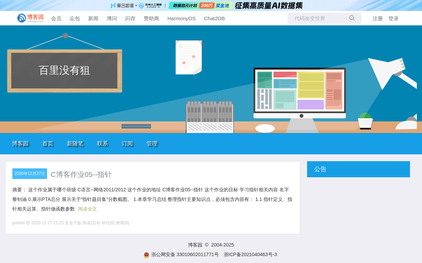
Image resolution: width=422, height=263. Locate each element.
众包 (75, 18)
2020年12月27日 (29, 173)
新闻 (93, 18)
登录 (393, 18)
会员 (56, 18)
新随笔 (75, 143)
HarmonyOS (181, 18)
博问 (112, 18)
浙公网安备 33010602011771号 (181, 254)
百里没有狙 (64, 70)
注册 (378, 18)
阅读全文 (87, 209)
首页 (47, 143)
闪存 (130, 18)
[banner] (27, 18)
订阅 (127, 143)
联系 (102, 143)
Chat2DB (214, 18)
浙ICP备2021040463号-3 (250, 254)
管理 (151, 143)
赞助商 (151, 18)
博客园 (20, 143)
